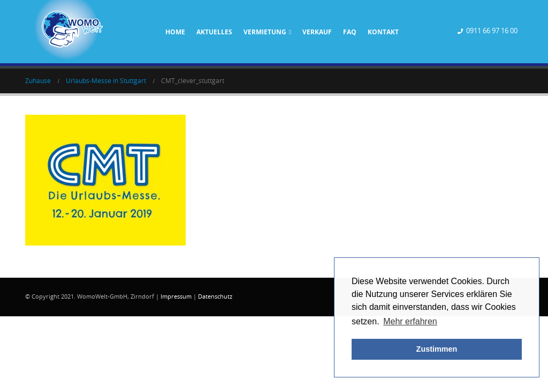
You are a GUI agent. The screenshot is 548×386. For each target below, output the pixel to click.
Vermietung (264, 31)
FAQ (349, 31)
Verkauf (317, 31)
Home (175, 31)
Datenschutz (215, 297)
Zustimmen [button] (437, 349)
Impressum (176, 297)
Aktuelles (214, 31)
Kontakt (383, 31)
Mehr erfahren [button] (410, 321)
